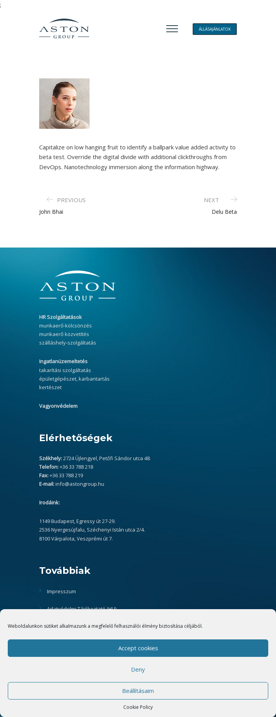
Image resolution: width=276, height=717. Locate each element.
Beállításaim (138, 690)
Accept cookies (138, 648)
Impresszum (61, 591)
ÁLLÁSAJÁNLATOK (215, 29)
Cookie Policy (138, 707)
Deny (138, 669)
